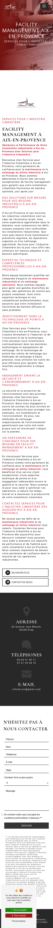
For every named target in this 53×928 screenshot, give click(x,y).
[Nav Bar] (44, 6)
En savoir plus (17, 572)
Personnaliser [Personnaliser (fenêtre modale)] (19, 921)
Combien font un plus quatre (18, 774)
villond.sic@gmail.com (26, 686)
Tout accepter (19, 910)
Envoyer (26, 822)
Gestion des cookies (36, 922)
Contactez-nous (19, 582)
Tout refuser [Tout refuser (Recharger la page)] (19, 915)
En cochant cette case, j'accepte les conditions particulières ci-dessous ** (23, 813)
